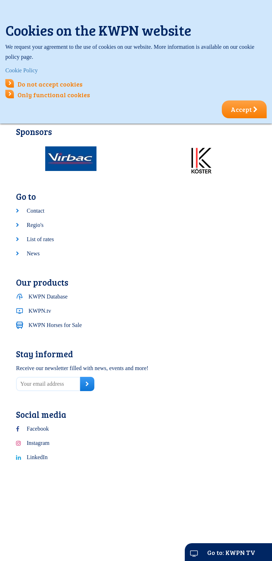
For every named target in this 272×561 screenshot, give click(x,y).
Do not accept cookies (44, 84)
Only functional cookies (47, 94)
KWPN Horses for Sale (55, 325)
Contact (36, 211)
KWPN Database (48, 297)
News (33, 253)
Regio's (35, 225)
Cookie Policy (21, 70)
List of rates (40, 239)
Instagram (38, 443)
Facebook (38, 429)
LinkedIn (37, 457)
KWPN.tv (39, 311)
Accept (244, 109)
